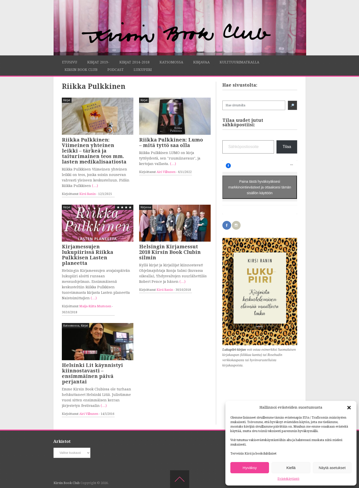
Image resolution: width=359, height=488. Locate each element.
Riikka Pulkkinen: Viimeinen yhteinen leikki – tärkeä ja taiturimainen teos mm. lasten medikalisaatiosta (94, 151)
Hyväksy (250, 468)
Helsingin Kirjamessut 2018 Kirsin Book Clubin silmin (170, 252)
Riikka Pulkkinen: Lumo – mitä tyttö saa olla (171, 142)
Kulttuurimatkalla (239, 62)
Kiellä (291, 468)
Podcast (115, 70)
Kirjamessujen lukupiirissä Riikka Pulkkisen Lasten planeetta (87, 255)
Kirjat (66, 100)
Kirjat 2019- (98, 62)
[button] (349, 407)
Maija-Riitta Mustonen (95, 306)
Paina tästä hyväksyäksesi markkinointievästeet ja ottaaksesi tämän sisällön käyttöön (259, 187)
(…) (95, 186)
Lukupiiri (143, 70)
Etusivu (69, 62)
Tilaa (286, 147)
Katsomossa (171, 62)
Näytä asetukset (332, 468)
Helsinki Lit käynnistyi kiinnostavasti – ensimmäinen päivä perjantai (92, 373)
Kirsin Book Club (81, 70)
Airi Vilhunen (166, 172)
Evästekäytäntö (288, 479)
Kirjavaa (201, 62)
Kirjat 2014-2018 (134, 62)
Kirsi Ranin (87, 194)
